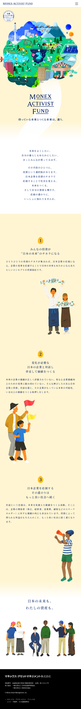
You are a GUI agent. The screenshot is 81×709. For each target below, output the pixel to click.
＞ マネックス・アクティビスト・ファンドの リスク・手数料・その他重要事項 (20, 701)
